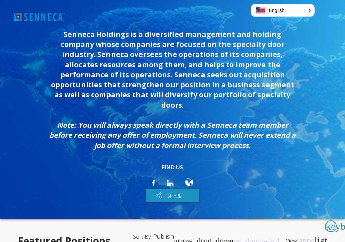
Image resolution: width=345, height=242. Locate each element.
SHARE (174, 196)
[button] (282, 10)
